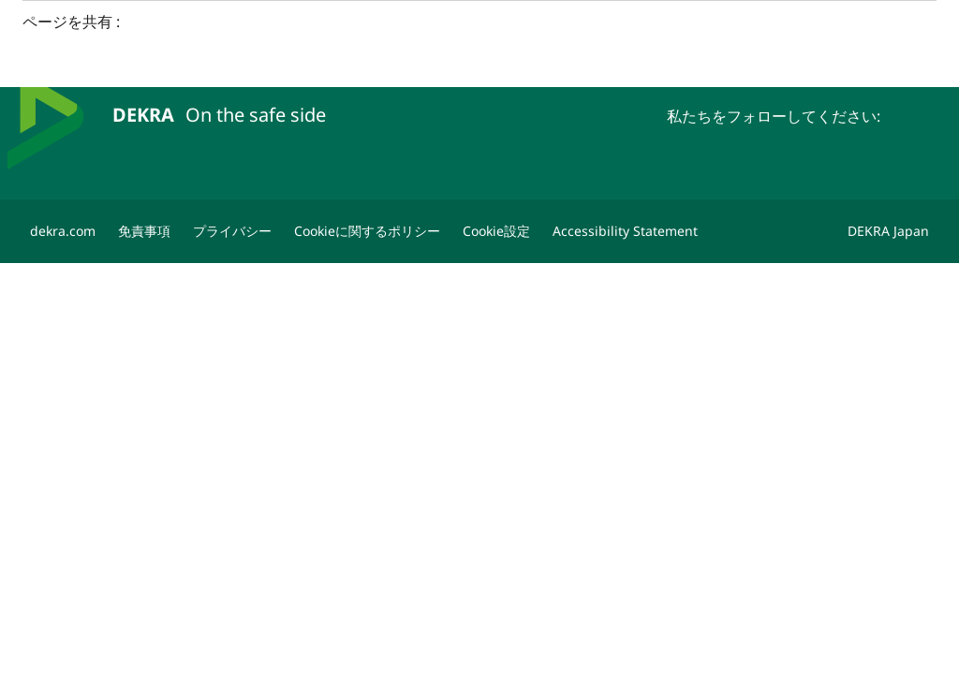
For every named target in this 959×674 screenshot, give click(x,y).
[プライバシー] (232, 231)
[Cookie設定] (496, 231)
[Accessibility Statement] (625, 231)
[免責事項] (144, 231)
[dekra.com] (63, 231)
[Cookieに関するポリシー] (367, 231)
